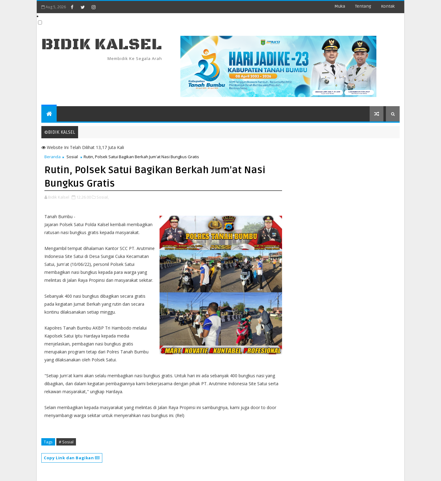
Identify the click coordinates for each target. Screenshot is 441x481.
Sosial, (102, 197)
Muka (339, 6)
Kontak (388, 6)
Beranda (52, 156)
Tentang (363, 6)
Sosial (72, 156)
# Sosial (66, 442)
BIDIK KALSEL (101, 44)
